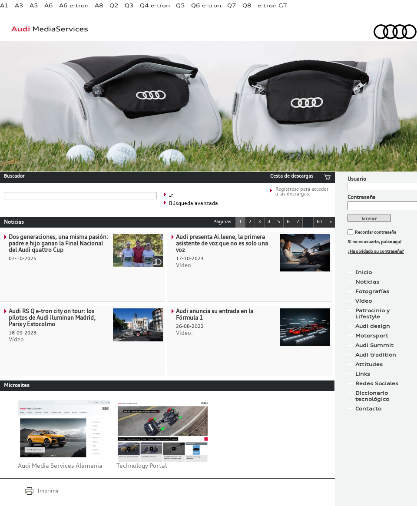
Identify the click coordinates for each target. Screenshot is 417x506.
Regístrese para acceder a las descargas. (301, 192)
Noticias (367, 282)
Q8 (247, 5)
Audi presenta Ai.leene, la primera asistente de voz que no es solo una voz (222, 244)
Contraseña (362, 197)
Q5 (180, 5)
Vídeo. (184, 265)
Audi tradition (375, 355)
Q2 (114, 5)
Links (362, 374)
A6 (48, 5)
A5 (34, 5)
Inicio (363, 272)
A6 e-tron (74, 5)
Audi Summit (374, 345)
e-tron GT (272, 5)
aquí (397, 242)
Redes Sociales (376, 383)
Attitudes (369, 364)
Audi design (372, 326)
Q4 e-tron (155, 5)
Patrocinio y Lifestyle (372, 314)
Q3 (129, 5)
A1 (4, 5)
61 (320, 222)
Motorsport (371, 336)
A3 (19, 5)
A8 (99, 5)
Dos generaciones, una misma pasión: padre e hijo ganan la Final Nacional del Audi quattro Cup (58, 244)
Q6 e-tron (206, 5)
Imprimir (48, 491)
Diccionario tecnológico (372, 396)
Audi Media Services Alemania (60, 466)
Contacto (368, 409)
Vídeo (363, 301)
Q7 (231, 5)
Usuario (357, 179)
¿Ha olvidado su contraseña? (376, 251)
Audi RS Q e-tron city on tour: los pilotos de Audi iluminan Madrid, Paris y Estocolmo (52, 318)
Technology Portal (141, 466)
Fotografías (372, 291)
